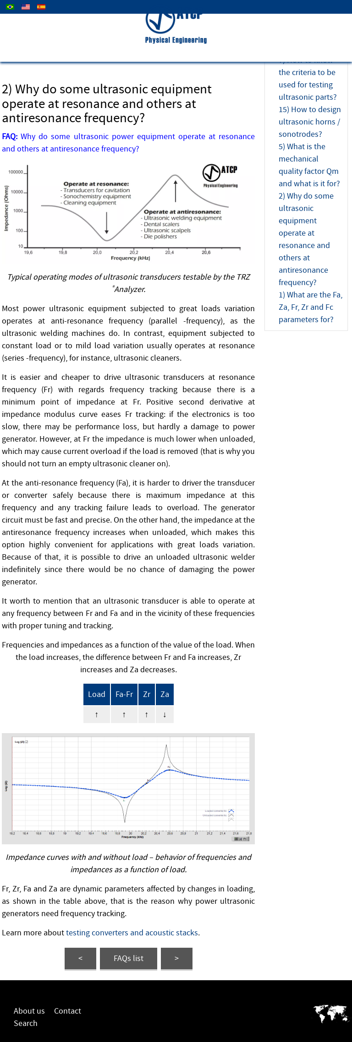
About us (29, 1011)
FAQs (128, 958)
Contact (67, 1011)
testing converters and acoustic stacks (132, 933)
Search (26, 1023)
